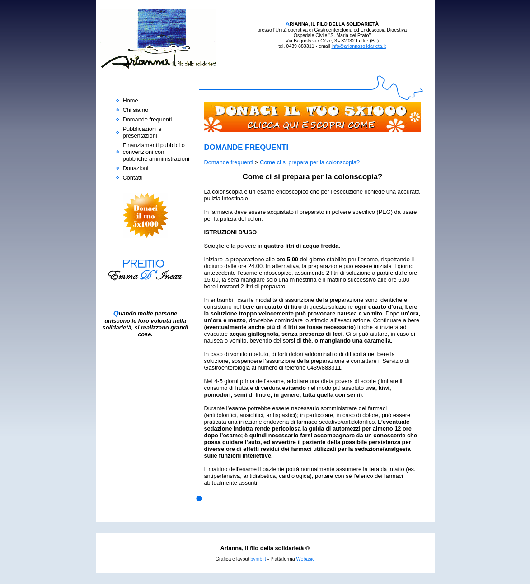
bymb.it (258, 558)
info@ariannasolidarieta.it (358, 46)
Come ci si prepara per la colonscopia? (310, 162)
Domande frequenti (228, 162)
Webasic (305, 558)
